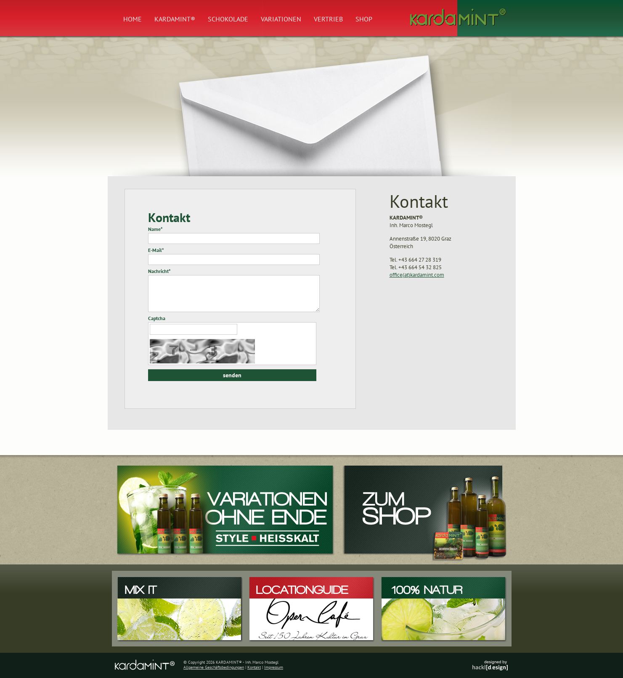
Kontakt (254, 667)
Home (132, 19)
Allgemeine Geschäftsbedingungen (213, 667)
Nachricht (159, 271)
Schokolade (228, 19)
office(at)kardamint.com (417, 274)
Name (155, 229)
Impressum (273, 667)
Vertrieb (328, 19)
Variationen (281, 19)
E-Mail (156, 250)
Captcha (156, 318)
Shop (363, 19)
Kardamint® (174, 19)
